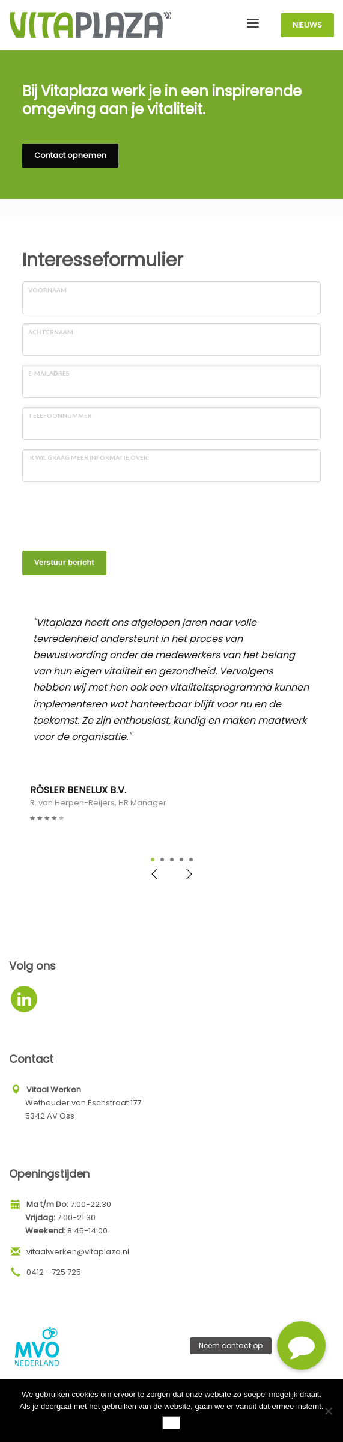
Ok (171, 1422)
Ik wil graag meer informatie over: (89, 457)
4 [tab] (181, 859)
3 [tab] (172, 859)
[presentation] (113, 514)
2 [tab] (162, 859)
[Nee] (328, 1411)
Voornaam (47, 289)
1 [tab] (152, 859)
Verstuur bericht (64, 562)
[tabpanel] (171, 719)
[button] (301, 1345)
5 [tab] (191, 859)
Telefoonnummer (60, 415)
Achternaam (50, 331)
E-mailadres (49, 373)
